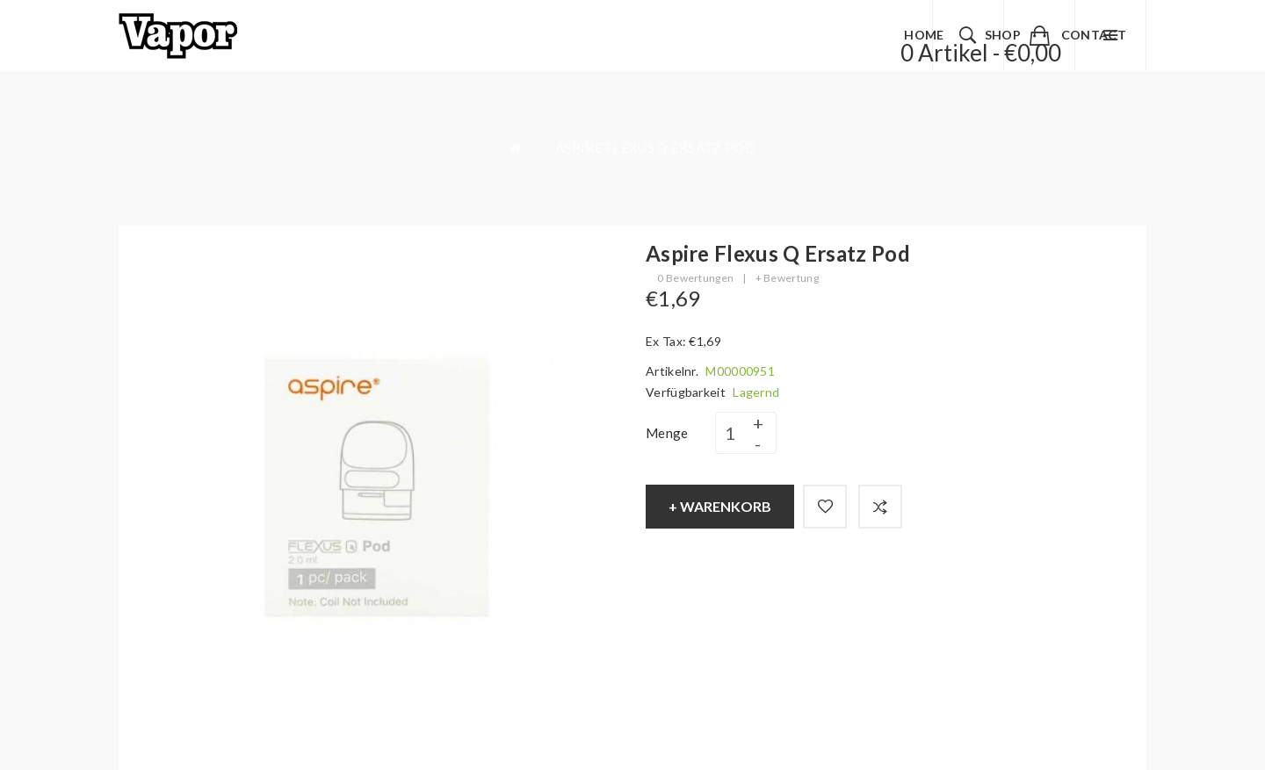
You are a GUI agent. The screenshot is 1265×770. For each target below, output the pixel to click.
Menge (667, 433)
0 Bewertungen (695, 277)
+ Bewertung (787, 277)
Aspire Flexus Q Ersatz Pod (655, 147)
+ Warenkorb (720, 506)
